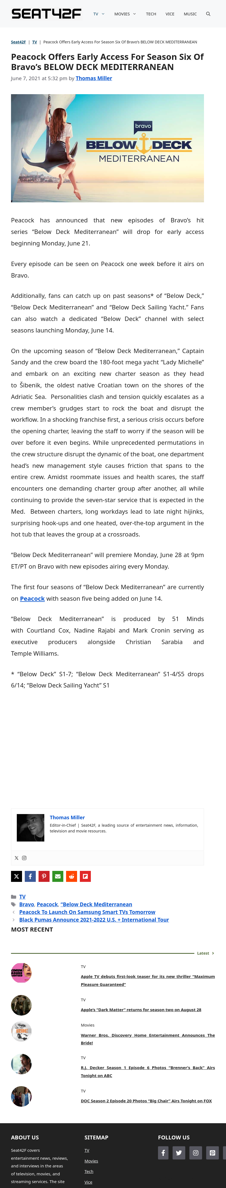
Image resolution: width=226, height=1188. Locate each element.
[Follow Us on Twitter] (179, 1152)
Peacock (32, 598)
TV (101, 13)
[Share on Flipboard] (85, 876)
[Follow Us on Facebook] (163, 1152)
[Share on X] (16, 876)
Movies (91, 1161)
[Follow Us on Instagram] (195, 1152)
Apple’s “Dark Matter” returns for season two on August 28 (141, 1009)
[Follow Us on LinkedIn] (212, 1152)
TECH (151, 13)
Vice (88, 1182)
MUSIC (190, 13)
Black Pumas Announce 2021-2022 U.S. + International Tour (94, 919)
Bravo (26, 904)
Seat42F (18, 41)
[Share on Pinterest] (44, 876)
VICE (170, 13)
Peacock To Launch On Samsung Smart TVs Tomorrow (87, 912)
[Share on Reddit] (71, 876)
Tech (89, 1171)
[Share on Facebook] (30, 876)
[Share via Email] (57, 876)
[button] (208, 13)
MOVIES (128, 13)
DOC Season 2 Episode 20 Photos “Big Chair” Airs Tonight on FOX (146, 1100)
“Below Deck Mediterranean (96, 904)
